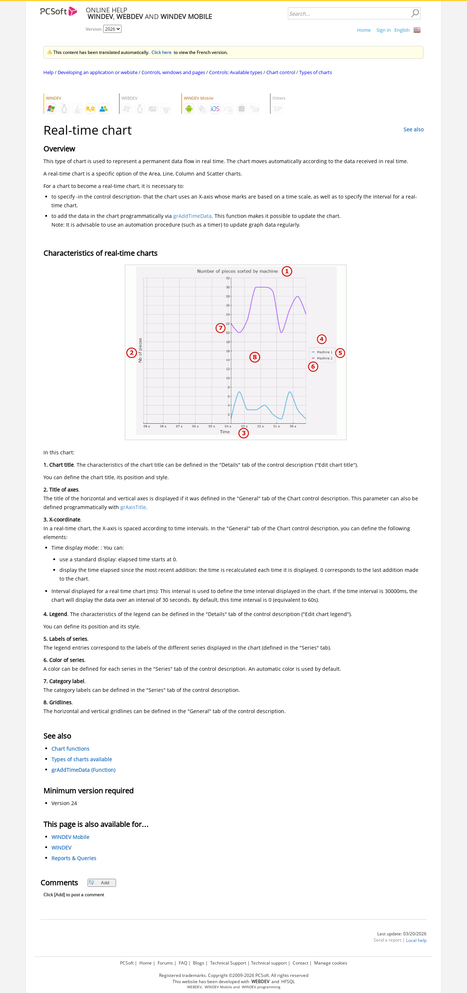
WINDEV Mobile (70, 837)
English (402, 30)
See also (414, 129)
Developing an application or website (98, 72)
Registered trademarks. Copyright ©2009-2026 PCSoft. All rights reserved (233, 975)
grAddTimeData (192, 215)
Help (48, 72)
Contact (300, 963)
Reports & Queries (73, 858)
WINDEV (61, 847)
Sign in (384, 30)
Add (98, 883)
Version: (94, 29)
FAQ (183, 963)
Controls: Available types (235, 72)
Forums (165, 963)
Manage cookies (330, 963)
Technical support (269, 963)
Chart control (280, 72)
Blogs (198, 963)
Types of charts (315, 72)
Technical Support (228, 963)
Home (364, 30)
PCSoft (127, 963)
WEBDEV (194, 987)
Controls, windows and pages (173, 72)
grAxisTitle (133, 507)
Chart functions (70, 748)
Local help (416, 940)
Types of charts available (81, 759)
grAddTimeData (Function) (83, 769)
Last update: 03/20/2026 (402, 934)
